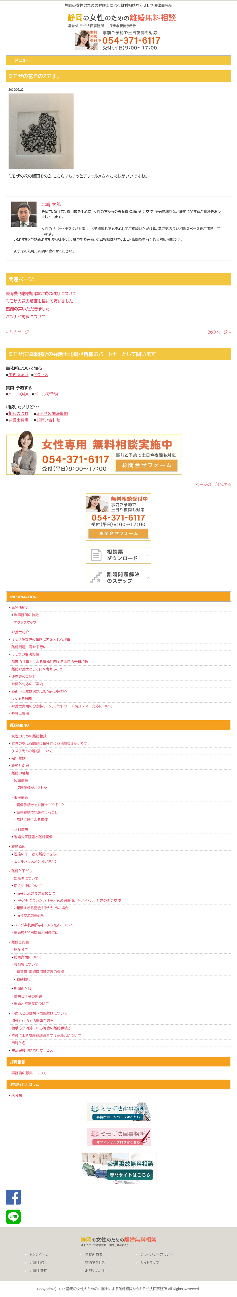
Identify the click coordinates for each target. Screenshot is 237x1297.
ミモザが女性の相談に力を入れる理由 (41, 639)
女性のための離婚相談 (29, 736)
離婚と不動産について (31, 1004)
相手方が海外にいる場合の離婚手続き (41, 1028)
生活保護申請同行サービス (32, 1050)
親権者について (26, 879)
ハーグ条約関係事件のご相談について (43, 925)
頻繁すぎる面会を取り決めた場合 (43, 908)
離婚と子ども (22, 871)
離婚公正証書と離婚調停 (33, 837)
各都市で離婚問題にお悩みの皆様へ (39, 691)
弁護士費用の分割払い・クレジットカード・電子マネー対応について (62, 706)
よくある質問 (22, 699)
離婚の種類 (20, 773)
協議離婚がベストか (32, 788)
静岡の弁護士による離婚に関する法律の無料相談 (50, 662)
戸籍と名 (18, 1043)
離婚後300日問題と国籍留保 (36, 933)
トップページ (39, 1254)
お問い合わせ (95, 1271)
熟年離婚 (19, 758)
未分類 (17, 1095)
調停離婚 (21, 798)
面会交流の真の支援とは (36, 893)
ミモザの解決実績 (25, 654)
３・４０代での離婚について (32, 751)
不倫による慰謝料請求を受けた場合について (46, 1036)
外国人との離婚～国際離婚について (39, 1013)
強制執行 (24, 979)
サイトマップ (150, 1263)
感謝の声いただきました (28, 309)
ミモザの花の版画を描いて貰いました (39, 301)
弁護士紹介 (20, 632)
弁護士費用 (20, 713)
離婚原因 (19, 847)
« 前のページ (17, 332)
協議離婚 (21, 781)
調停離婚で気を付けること (37, 812)
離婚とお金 (20, 942)
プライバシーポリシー (157, 1254)
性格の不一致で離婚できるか (36, 854)
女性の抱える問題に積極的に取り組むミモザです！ (51, 743)
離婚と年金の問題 (28, 996)
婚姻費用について (28, 957)
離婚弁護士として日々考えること (37, 669)
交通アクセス (95, 1263)
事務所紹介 (20, 608)
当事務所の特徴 (26, 615)
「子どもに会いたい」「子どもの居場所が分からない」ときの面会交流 (69, 901)
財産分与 (21, 950)
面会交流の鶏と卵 (31, 916)
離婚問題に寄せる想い (29, 647)
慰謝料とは (22, 989)
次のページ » (219, 332)
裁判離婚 (21, 829)
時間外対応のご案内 (27, 684)
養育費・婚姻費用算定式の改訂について (41, 293)
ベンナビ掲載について (26, 317)
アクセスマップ (25, 623)
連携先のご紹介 (24, 676)
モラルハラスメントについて (35, 861)
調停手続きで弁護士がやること (41, 805)
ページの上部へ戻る (213, 484)
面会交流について (28, 886)
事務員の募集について (29, 1073)
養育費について (26, 964)
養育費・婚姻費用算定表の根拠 (40, 972)
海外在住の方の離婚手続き (33, 1021)
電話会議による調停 (32, 820)
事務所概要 (94, 1254)
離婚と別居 (20, 766)
